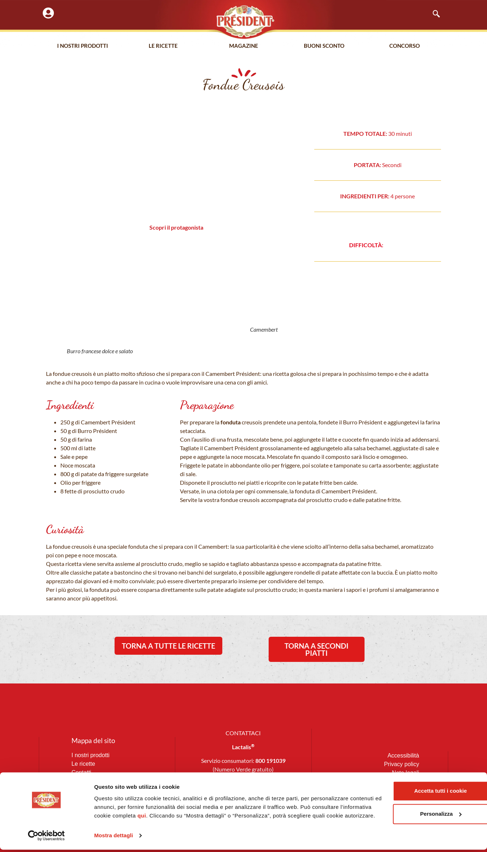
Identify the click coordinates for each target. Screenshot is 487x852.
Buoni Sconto (324, 46)
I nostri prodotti (82, 46)
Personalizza (409, 808)
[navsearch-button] (433, 14)
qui (203, 809)
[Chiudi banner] (475, 777)
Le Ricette (163, 46)
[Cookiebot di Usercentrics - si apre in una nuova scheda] (46, 838)
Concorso (404, 46)
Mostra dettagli (113, 838)
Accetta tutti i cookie (408, 785)
